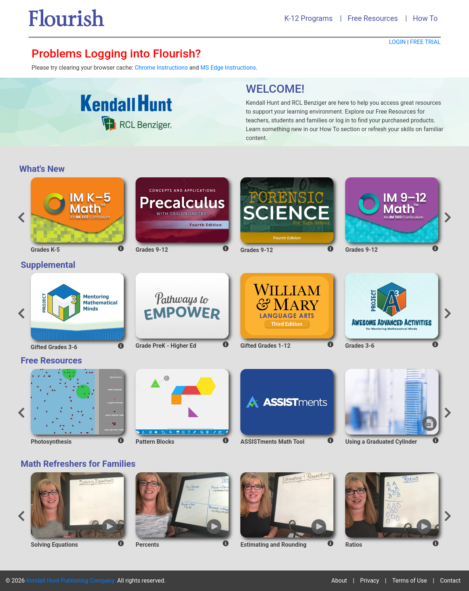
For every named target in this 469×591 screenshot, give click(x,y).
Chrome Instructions (161, 67)
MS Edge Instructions (228, 67)
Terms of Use (409, 580)
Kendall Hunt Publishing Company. (70, 580)
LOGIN (397, 41)
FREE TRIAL (425, 41)
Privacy (369, 580)
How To (425, 18)
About (339, 580)
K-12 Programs (308, 18)
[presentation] (21, 218)
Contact (450, 580)
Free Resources (373, 18)
